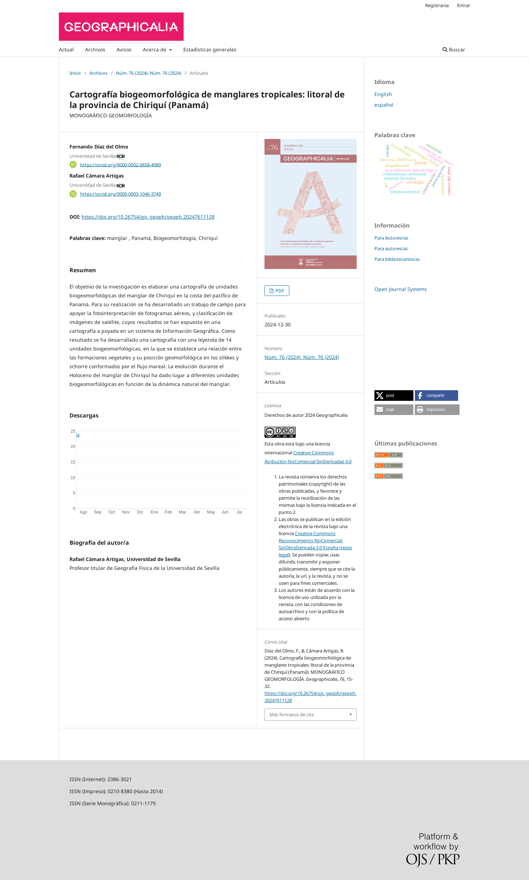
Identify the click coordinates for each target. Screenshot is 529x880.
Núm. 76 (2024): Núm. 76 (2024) (148, 73)
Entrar (463, 5)
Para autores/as (391, 248)
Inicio (75, 73)
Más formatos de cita (291, 714)
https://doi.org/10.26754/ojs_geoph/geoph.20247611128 (148, 216)
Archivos (95, 49)
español (383, 104)
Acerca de (155, 49)
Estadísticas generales (209, 49)
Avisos (124, 49)
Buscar (453, 49)
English (383, 94)
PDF (279, 290)
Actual (66, 49)
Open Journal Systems (400, 289)
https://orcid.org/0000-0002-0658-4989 (120, 164)
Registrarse (437, 5)
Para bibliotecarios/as (397, 259)
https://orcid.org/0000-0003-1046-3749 (120, 194)
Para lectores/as (391, 238)
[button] (393, 395)
